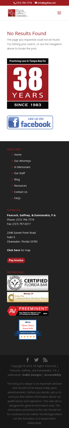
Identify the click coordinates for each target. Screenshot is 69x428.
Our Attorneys (22, 161)
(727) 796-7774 (24, 2)
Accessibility (53, 375)
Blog (17, 179)
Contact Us (20, 192)
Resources (20, 185)
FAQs (17, 198)
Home (18, 154)
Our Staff (19, 173)
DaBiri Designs (32, 375)
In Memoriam (22, 167)
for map (18, 250)
